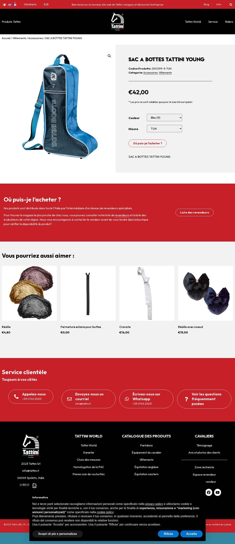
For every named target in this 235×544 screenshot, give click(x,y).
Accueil (6, 38)
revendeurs (122, 215)
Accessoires (35, 38)
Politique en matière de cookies (215, 524)
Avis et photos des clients (204, 452)
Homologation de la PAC (88, 467)
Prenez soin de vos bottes (89, 474)
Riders (229, 21)
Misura (133, 128)
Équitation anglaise (146, 467)
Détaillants (30, 4)
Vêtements (19, 38)
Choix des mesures (88, 459)
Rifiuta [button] (168, 533)
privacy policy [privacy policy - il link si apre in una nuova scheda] (154, 503)
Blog (206, 4)
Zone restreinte (204, 467)
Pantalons (146, 445)
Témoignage (204, 445)
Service (213, 21)
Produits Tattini (11, 21)
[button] (231, 4)
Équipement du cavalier (146, 452)
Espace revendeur (204, 474)
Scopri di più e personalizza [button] (57, 533)
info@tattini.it (30, 470)
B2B (46, 4)
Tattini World (193, 21)
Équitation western (146, 474)
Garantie (88, 452)
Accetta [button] (191, 533)
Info (218, 4)
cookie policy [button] (105, 512)
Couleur (134, 117)
